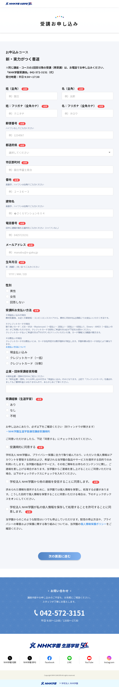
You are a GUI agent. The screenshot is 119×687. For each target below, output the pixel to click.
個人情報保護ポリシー (93, 524)
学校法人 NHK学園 (69, 683)
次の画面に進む (60, 556)
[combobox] (59, 152)
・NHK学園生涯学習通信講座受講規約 (28, 431)
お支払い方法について (16, 346)
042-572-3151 (59, 613)
